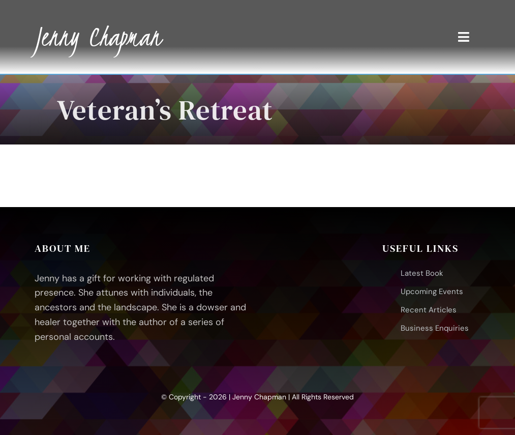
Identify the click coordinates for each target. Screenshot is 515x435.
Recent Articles (429, 310)
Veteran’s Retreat (165, 110)
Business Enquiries (435, 328)
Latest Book (422, 273)
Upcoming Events (432, 291)
